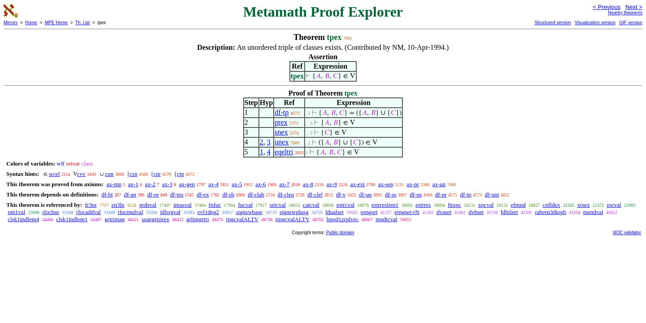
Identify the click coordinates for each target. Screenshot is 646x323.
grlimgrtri (197, 219)
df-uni (492, 194)
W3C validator (627, 232)
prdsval (147, 204)
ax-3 (167, 184)
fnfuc (215, 204)
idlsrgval (170, 212)
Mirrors (10, 22)
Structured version (552, 22)
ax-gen (187, 184)
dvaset (443, 212)
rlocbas (50, 212)
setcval (278, 204)
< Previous (606, 7)
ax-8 (308, 184)
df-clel (315, 194)
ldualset (334, 212)
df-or (153, 194)
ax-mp (114, 184)
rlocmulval (130, 212)
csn (133, 173)
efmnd (518, 204)
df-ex (202, 194)
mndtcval (386, 219)
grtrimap (115, 219)
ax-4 (213, 184)
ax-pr (413, 184)
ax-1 (133, 184)
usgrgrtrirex (155, 219)
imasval (183, 204)
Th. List (82, 22)
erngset (369, 212)
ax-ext (357, 184)
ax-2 (150, 184)
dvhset (476, 212)
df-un (365, 194)
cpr (157, 173)
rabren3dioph (550, 212)
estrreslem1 (384, 204)
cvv (81, 173)
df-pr (441, 194)
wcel (54, 173)
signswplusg (293, 212)
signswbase (249, 212)
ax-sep (385, 184)
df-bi (107, 194)
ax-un (439, 184)
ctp (180, 173)
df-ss (390, 194)
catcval (311, 204)
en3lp (117, 204)
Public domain (340, 232)
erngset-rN (406, 212)
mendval (593, 212)
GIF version (630, 22)
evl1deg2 (208, 212)
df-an (130, 194)
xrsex (583, 204)
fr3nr (90, 204)
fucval (245, 204)
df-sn (416, 194)
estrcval (345, 204)
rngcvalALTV (242, 219)
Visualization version (595, 22)
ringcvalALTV (292, 219)
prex (281, 122)
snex (281, 132)
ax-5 (237, 184)
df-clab (256, 194)
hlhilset (509, 212)
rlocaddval (88, 212)
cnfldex (551, 204)
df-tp (281, 112)
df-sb (229, 194)
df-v (341, 194)
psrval (614, 204)
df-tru (176, 194)
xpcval (486, 204)
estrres (423, 204)
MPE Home (56, 22)
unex (281, 142)
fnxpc (454, 204)
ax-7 (284, 184)
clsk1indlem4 (23, 219)
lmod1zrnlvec (342, 219)
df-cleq (286, 194)
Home (31, 22)
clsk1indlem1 (71, 219)
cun (109, 173)
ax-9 (332, 184)
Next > (633, 7)
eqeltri (284, 152)
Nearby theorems (625, 12)
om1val (16, 212)
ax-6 (261, 184)
